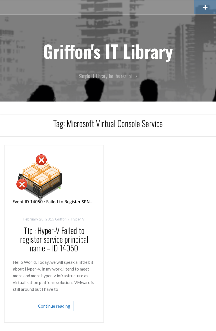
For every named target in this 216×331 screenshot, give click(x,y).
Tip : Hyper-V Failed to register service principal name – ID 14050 (54, 239)
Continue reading (54, 306)
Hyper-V (78, 219)
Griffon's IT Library (108, 51)
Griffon (61, 219)
